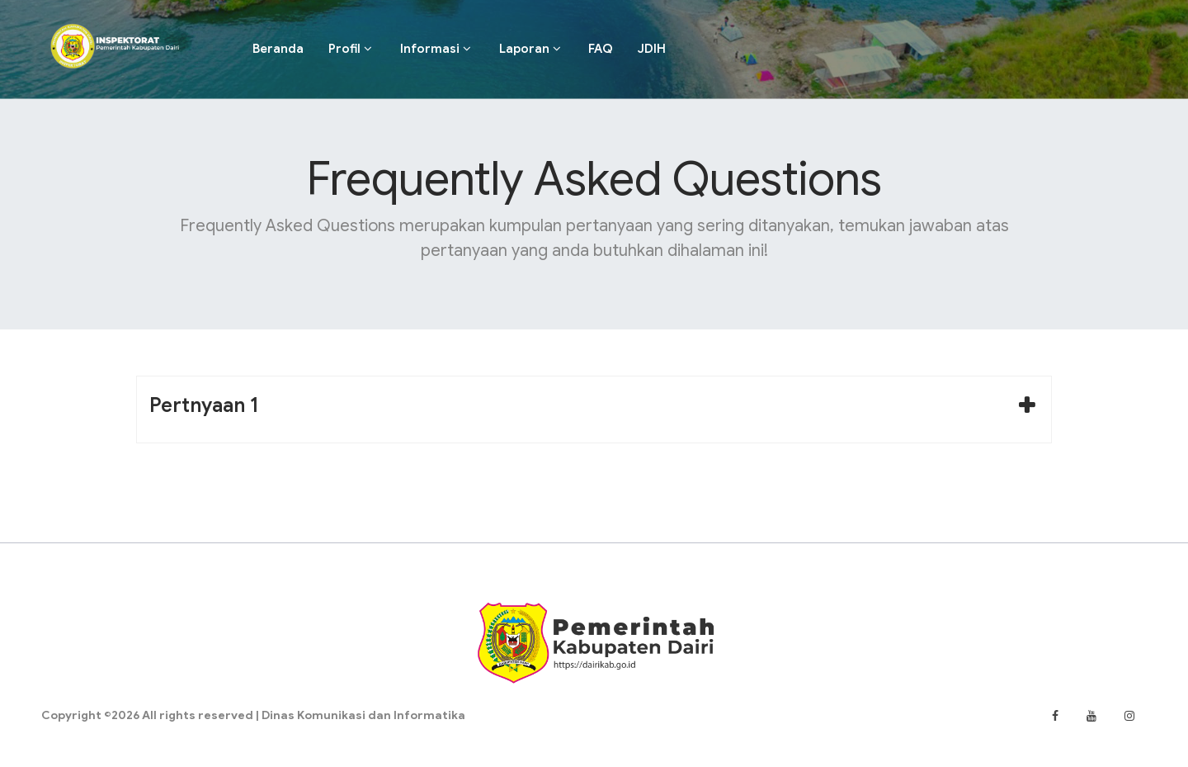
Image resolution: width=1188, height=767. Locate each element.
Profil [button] (350, 48)
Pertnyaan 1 (204, 405)
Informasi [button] (435, 48)
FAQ (600, 48)
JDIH (652, 48)
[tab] (594, 409)
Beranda (278, 48)
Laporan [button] (530, 48)
